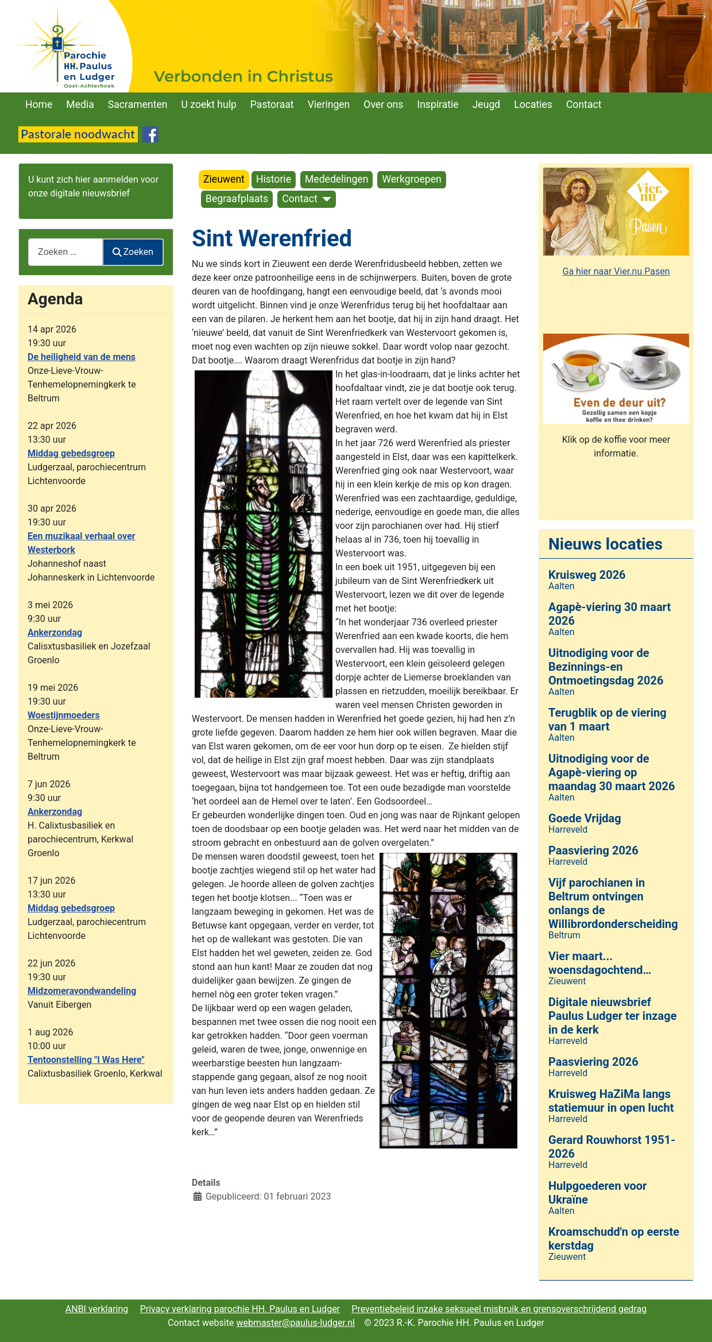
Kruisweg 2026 (587, 575)
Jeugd (487, 104)
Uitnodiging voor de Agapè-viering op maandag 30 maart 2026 (611, 772)
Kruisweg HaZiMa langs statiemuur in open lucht (611, 1101)
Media (80, 104)
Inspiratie (437, 104)
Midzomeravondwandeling (82, 990)
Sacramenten (138, 104)
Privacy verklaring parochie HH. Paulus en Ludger (240, 1309)
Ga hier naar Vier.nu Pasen (616, 271)
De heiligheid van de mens (82, 356)
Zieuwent (224, 179)
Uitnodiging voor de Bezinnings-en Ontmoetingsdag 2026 (605, 666)
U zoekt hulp (209, 104)
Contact (584, 104)
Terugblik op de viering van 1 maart (607, 719)
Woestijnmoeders (64, 715)
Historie (273, 179)
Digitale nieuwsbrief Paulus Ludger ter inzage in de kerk (612, 1016)
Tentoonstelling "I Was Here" (86, 1059)
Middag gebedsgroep (71, 453)
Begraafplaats (237, 198)
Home (38, 104)
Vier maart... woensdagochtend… (599, 963)
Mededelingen (336, 179)
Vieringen (329, 104)
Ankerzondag (55, 632)
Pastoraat (272, 104)
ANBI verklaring (97, 1309)
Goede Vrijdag (584, 818)
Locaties (533, 104)
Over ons (383, 104)
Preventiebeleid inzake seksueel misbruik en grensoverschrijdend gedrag (499, 1309)
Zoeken (133, 251)
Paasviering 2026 (593, 850)
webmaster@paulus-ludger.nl (295, 1322)
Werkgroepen (411, 179)
